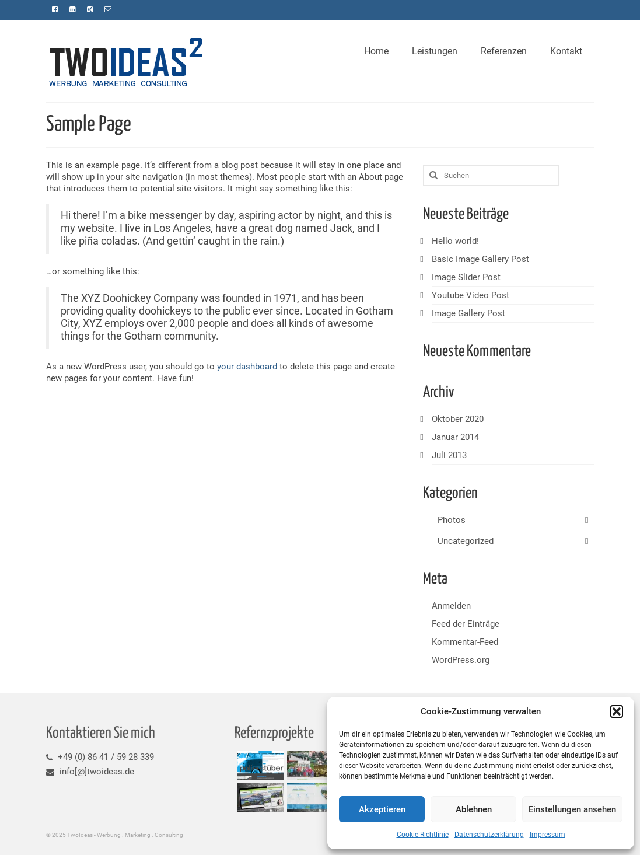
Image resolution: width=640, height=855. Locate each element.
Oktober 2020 (458, 419)
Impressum (547, 834)
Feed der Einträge (465, 624)
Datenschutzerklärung (489, 834)
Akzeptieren (382, 809)
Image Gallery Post (468, 313)
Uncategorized (466, 541)
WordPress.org (460, 660)
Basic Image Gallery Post (480, 259)
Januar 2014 (455, 437)
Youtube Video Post (470, 295)
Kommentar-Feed (465, 642)
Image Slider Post (466, 277)
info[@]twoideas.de (90, 771)
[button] (616, 711)
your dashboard (247, 366)
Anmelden (451, 606)
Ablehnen (474, 809)
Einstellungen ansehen (572, 809)
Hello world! (455, 241)
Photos (452, 520)
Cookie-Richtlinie (423, 834)
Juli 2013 (449, 455)
